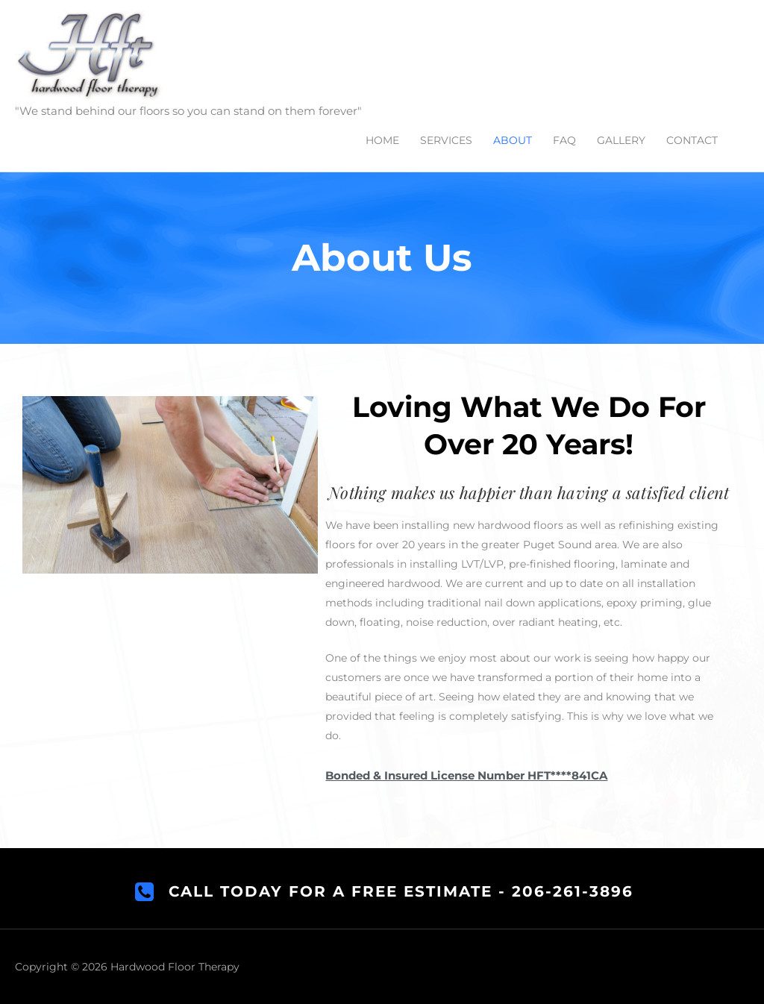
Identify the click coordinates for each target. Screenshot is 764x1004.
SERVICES (446, 140)
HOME (382, 140)
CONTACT (692, 140)
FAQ (564, 140)
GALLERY (621, 140)
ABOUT (512, 140)
